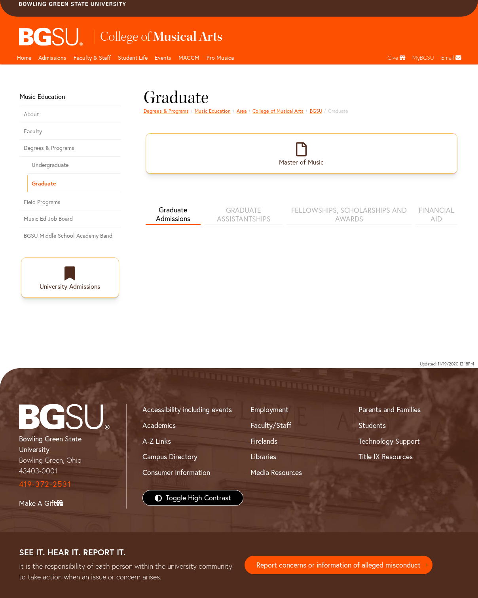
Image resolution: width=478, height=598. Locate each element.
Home (24, 57)
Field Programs (42, 202)
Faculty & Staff (92, 57)
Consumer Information (176, 472)
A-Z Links (156, 441)
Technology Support (389, 441)
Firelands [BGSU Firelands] (263, 441)
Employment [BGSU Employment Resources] (269, 409)
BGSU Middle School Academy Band (68, 235)
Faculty (33, 131)
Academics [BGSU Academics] (159, 425)
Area (242, 111)
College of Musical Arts (277, 111)
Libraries (263, 456)
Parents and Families (389, 409)
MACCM (188, 57)
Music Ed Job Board (48, 218)
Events (163, 57)
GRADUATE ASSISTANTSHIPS (244, 214)
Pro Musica (220, 57)
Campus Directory (169, 456)
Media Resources (276, 472)
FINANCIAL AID (436, 214)
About (31, 114)
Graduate (44, 183)
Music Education (213, 111)
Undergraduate (50, 164)
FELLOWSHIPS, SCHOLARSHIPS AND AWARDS (349, 214)
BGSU (316, 111)
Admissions (52, 57)
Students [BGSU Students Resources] (372, 425)
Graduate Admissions (173, 214)
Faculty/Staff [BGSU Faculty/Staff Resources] (270, 425)
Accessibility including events (187, 409)
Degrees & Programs (166, 111)
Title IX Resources (385, 456)
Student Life (133, 57)
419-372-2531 (45, 484)
